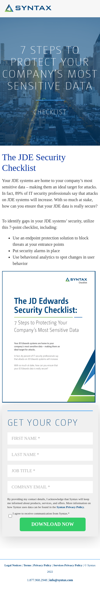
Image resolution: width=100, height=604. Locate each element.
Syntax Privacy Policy (70, 507)
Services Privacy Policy (67, 565)
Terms (27, 565)
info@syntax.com (61, 580)
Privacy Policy (42, 565)
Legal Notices (13, 565)
